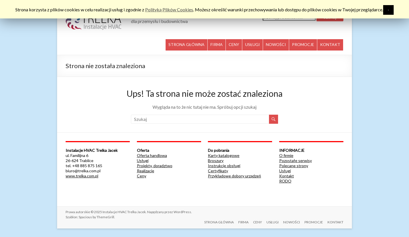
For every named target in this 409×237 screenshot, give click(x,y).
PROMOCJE (303, 44)
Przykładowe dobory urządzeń (234, 175)
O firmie (286, 155)
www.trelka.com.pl (82, 175)
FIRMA (216, 44)
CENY (234, 44)
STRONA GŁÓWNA (186, 44)
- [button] (388, 9)
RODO (285, 181)
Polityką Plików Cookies (169, 9)
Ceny (141, 175)
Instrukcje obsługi (224, 165)
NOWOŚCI (276, 44)
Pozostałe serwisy (295, 160)
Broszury (216, 160)
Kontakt (286, 175)
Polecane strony (293, 165)
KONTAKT (330, 44)
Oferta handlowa (152, 155)
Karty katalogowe (223, 155)
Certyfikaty (218, 170)
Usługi (143, 160)
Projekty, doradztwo (154, 165)
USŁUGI (252, 44)
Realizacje (145, 170)
